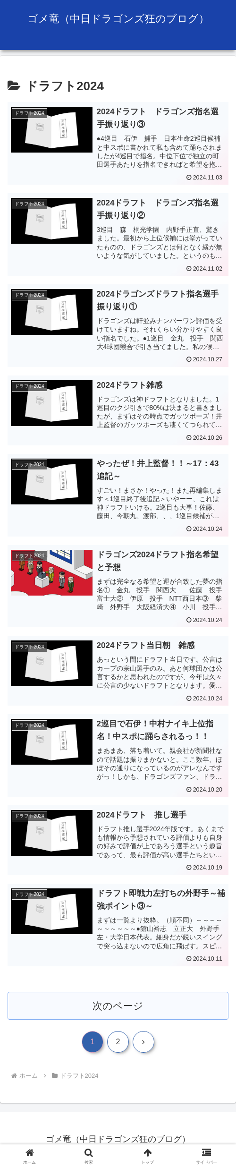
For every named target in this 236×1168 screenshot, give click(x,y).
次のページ (118, 1007)
